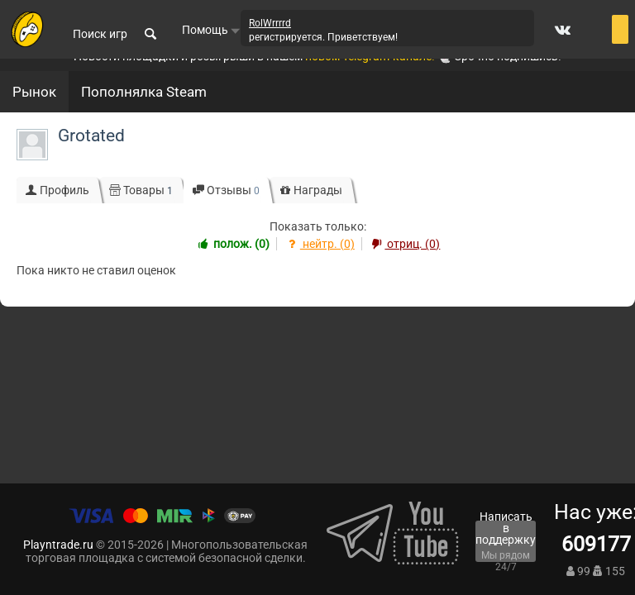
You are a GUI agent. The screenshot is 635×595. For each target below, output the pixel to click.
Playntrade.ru (58, 544)
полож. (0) (232, 243)
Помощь (211, 29)
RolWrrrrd (270, 23)
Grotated (91, 135)
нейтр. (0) (319, 243)
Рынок (34, 91)
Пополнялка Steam (144, 91)
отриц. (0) (405, 243)
